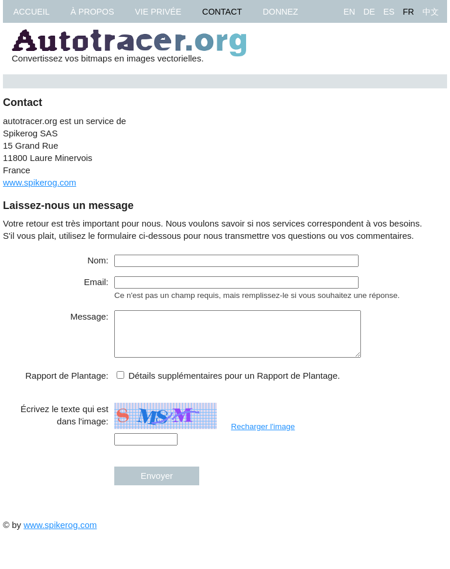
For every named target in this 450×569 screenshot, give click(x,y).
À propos (92, 11)
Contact (222, 11)
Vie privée (158, 11)
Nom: (97, 260)
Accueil (31, 11)
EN (349, 11)
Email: (96, 282)
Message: (89, 316)
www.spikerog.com (39, 182)
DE (369, 11)
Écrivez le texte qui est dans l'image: (64, 424)
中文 (430, 11)
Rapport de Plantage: (66, 384)
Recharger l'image (263, 435)
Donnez (280, 11)
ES (388, 11)
